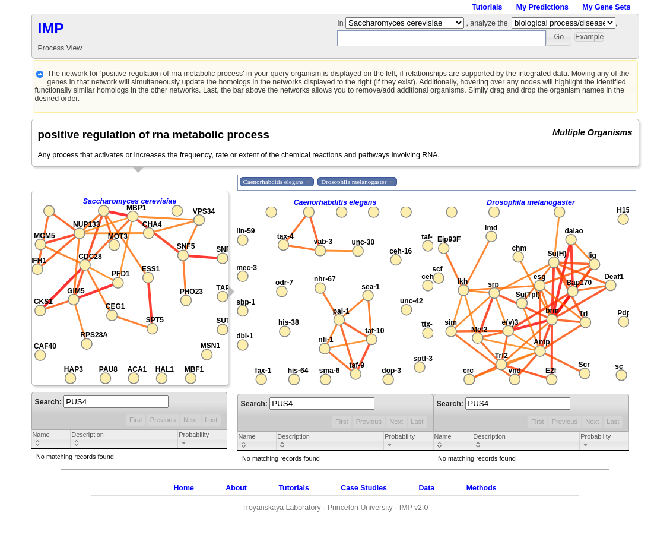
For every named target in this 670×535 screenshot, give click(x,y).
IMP (51, 28)
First (135, 419)
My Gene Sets (606, 7)
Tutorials (487, 7)
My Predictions (542, 7)
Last (211, 419)
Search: (102, 402)
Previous (163, 419)
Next (190, 419)
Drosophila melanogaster (531, 202)
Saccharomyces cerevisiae (130, 201)
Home (183, 488)
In (341, 23)
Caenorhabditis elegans (335, 202)
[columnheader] (51, 439)
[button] (558, 37)
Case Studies (364, 488)
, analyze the (486, 23)
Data (426, 488)
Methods (481, 488)
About (236, 488)
